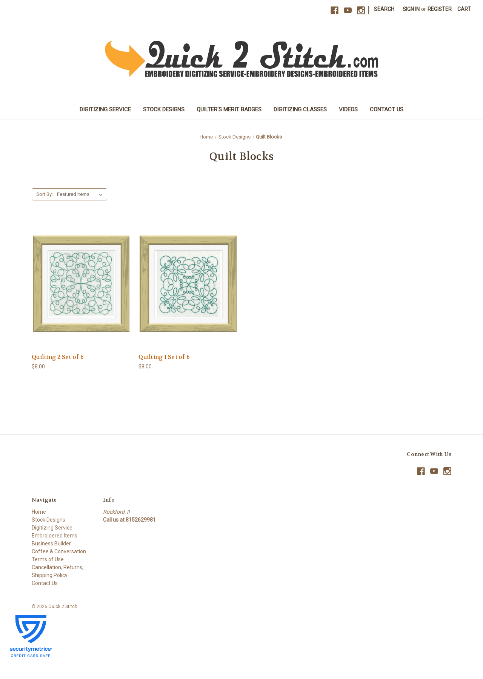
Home (39, 512)
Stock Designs (164, 109)
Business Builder (51, 543)
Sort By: (44, 194)
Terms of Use (48, 559)
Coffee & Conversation (59, 551)
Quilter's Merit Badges (229, 109)
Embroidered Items (54, 536)
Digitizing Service (105, 109)
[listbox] (81, 194)
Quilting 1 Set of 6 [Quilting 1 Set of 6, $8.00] (164, 357)
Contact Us (386, 109)
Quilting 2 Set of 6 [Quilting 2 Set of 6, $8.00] (58, 357)
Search (384, 9)
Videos (348, 109)
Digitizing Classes (300, 109)
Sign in (411, 9)
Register (440, 9)
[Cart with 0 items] (464, 9)
